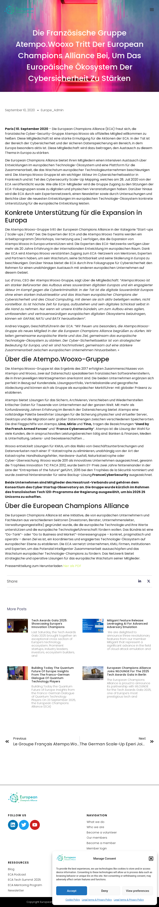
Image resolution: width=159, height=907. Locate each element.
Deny (104, 891)
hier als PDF (72, 566)
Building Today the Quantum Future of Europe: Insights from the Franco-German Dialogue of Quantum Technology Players (52, 674)
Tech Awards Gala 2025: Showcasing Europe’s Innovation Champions (49, 623)
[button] (151, 859)
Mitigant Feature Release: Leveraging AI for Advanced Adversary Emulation (127, 623)
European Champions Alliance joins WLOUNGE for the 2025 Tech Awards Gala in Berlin (129, 671)
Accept (71, 891)
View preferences (137, 891)
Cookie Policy (73, 899)
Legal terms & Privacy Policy (97, 899)
